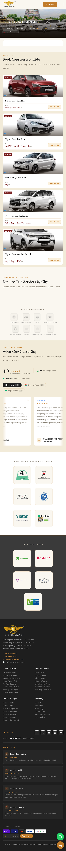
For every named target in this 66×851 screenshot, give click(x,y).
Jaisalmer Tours (41, 681)
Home (4, 17)
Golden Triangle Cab (10, 709)
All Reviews (12, 385)
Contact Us (39, 706)
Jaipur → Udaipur (9, 717)
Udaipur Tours (40, 678)
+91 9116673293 (9, 656)
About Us (38, 703)
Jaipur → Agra (8, 706)
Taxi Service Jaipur (10, 675)
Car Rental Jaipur (9, 672)
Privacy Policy (40, 711)
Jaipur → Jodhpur (9, 714)
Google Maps (34, 385)
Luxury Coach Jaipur (10, 693)
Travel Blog (39, 709)
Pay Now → (26, 836)
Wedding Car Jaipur (10, 690)
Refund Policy (40, 717)
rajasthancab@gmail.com (13, 659)
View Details (54, 107)
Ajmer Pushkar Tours (42, 684)
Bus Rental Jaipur (9, 684)
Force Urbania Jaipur (11, 687)
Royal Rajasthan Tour (43, 690)
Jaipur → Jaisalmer (10, 711)
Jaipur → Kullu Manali (11, 720)
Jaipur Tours (39, 672)
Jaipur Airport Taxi (10, 681)
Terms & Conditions (42, 714)
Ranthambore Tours (42, 687)
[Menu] (60, 4)
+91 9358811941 (9, 654)
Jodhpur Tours (40, 675)
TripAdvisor (14, 391)
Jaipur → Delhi (8, 703)
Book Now (50, 4)
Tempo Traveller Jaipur (11, 678)
